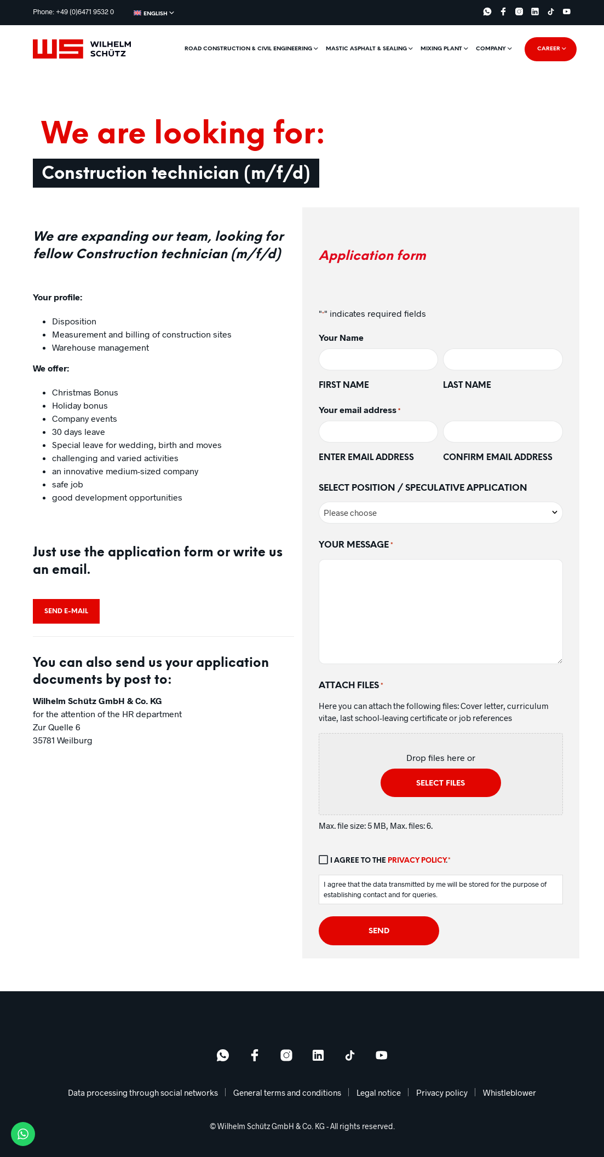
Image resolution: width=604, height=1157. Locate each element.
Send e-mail (66, 611)
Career (548, 49)
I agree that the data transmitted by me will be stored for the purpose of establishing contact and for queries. (435, 889)
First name (344, 385)
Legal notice (378, 1092)
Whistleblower (509, 1092)
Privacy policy (417, 860)
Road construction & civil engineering (248, 49)
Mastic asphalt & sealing (366, 49)
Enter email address (366, 458)
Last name (467, 385)
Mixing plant (441, 49)
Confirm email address (498, 458)
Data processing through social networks (143, 1092)
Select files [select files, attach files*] (440, 784)
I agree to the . (390, 861)
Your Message (356, 546)
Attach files (351, 686)
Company (491, 49)
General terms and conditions (287, 1092)
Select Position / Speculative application (423, 488)
